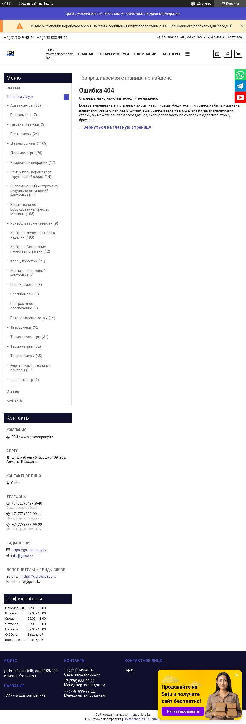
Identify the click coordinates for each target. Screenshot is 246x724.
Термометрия (21, 346)
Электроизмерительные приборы (30, 368)
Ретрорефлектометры (28, 318)
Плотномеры (20, 134)
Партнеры (171, 54)
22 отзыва (204, 3)
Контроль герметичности (31, 223)
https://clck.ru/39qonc (39, 576)
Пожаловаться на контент (142, 719)
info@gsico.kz (22, 556)
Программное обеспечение (21, 306)
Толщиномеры (22, 356)
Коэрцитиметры (23, 261)
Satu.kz (145, 714)
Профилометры (23, 285)
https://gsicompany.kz (29, 550)
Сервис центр (21, 380)
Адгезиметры (21, 105)
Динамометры (22, 153)
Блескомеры (20, 115)
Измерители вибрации (28, 163)
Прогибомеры (21, 294)
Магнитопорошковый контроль (28, 273)
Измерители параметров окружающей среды (30, 174)
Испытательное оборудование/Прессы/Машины (30, 209)
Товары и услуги (113, 54)
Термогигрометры (25, 337)
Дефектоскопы (23, 143)
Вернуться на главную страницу (117, 127)
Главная (85, 54)
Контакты (15, 400)
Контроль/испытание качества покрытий (28, 249)
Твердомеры (21, 327)
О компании (145, 54)
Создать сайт (28, 3)
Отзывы (13, 391)
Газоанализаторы (25, 124)
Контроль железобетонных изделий (33, 235)
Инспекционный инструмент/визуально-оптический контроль (34, 190)
